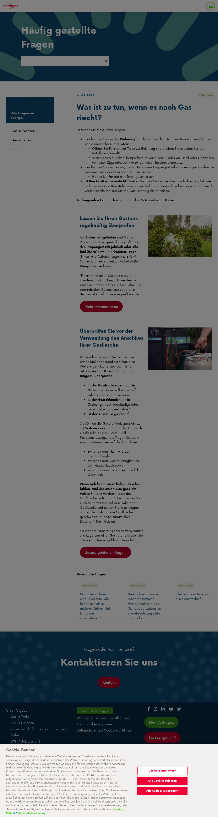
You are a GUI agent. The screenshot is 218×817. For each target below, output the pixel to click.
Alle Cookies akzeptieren (162, 808)
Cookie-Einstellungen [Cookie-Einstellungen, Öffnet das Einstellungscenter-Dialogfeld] (162, 788)
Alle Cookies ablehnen (162, 798)
